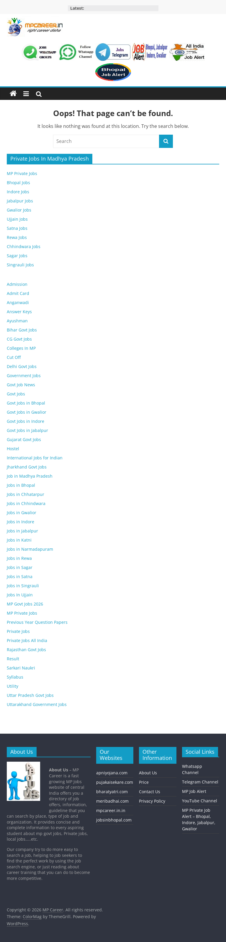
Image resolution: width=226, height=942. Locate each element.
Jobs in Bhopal (21, 485)
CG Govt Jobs (19, 339)
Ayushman (17, 321)
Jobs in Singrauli (23, 585)
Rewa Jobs (17, 237)
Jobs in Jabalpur (22, 531)
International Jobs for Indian (35, 458)
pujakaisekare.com (114, 782)
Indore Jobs (18, 191)
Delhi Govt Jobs (22, 366)
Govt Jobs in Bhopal (26, 403)
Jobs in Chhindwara (26, 503)
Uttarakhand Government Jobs (37, 704)
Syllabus (15, 677)
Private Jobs (18, 631)
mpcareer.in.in (110, 810)
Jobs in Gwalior (21, 512)
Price (144, 782)
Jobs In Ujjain (20, 595)
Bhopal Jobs (18, 182)
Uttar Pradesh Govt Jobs (30, 695)
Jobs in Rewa (19, 558)
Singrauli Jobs (20, 265)
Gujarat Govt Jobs (24, 439)
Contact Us (149, 791)
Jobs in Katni (19, 540)
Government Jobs (24, 375)
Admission (17, 284)
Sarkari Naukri (21, 668)
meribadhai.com (112, 801)
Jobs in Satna (19, 576)
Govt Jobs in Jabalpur (27, 430)
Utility (12, 686)
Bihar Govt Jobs (22, 330)
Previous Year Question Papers (37, 622)
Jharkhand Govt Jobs (27, 467)
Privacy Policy (152, 801)
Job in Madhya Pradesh (30, 476)
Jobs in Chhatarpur (25, 494)
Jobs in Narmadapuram (30, 549)
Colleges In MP (21, 348)
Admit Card (18, 293)
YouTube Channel (199, 801)
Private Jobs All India (27, 640)
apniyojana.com (111, 773)
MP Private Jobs (22, 173)
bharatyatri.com (112, 791)
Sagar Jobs (17, 255)
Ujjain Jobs (17, 219)
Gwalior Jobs (19, 210)
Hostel (13, 448)
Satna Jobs (17, 228)
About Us (148, 773)
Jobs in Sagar (19, 567)
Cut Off (14, 357)
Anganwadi (18, 302)
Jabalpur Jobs (20, 201)
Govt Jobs (16, 394)
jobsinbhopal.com (114, 820)
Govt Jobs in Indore (25, 421)
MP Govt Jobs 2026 (25, 604)
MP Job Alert (194, 791)
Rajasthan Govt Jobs (26, 649)
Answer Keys (19, 311)
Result (13, 658)
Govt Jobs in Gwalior (26, 412)
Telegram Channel (200, 782)
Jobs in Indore (20, 521)
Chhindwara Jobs (23, 246)
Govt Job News (21, 384)
